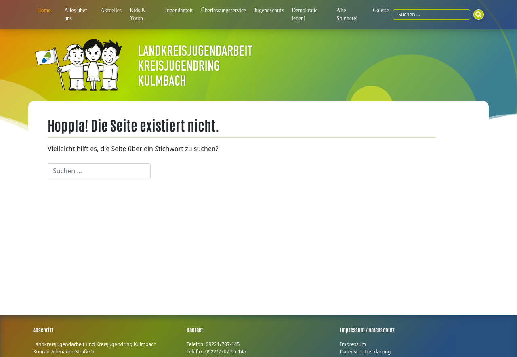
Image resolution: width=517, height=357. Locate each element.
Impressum (353, 344)
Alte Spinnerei (346, 14)
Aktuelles (111, 10)
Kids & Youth (138, 14)
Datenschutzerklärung (365, 351)
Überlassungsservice (223, 10)
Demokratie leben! (304, 14)
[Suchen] (478, 14)
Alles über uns (75, 14)
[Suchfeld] (431, 14)
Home (43, 10)
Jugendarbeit (179, 10)
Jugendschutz (269, 10)
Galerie (381, 10)
